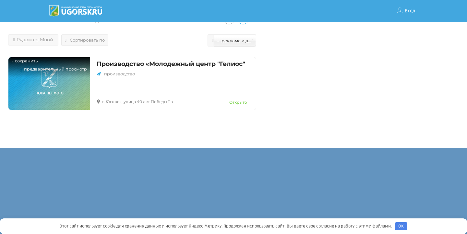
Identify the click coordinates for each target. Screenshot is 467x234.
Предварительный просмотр (54, 71)
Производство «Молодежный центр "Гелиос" (171, 64)
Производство (119, 73)
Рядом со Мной (33, 40)
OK (401, 226)
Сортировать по (85, 40)
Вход (410, 11)
